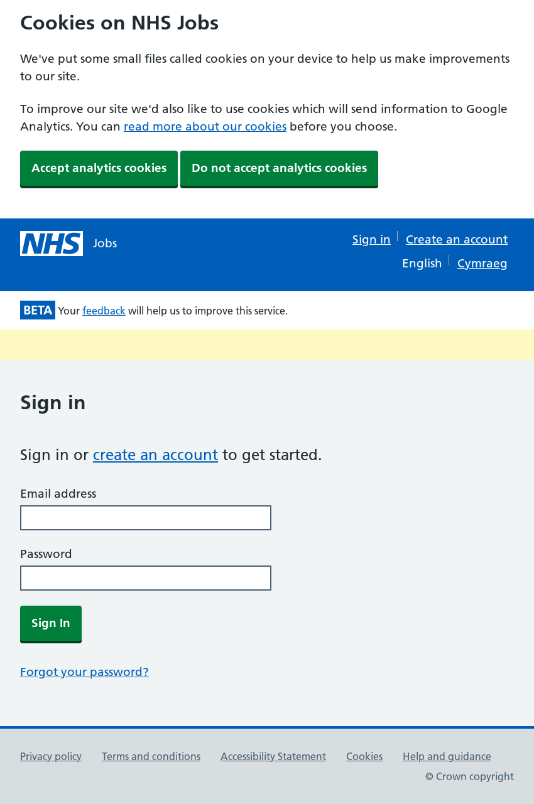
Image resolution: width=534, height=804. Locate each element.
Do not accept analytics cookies (279, 168)
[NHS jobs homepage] (68, 243)
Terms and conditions (151, 756)
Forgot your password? (84, 672)
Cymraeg (482, 263)
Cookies (364, 756)
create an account (155, 455)
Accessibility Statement (273, 756)
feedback (104, 310)
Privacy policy (51, 756)
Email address (58, 493)
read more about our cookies (205, 126)
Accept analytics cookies (98, 168)
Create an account (457, 239)
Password (46, 554)
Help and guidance (447, 756)
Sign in (371, 239)
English (422, 263)
